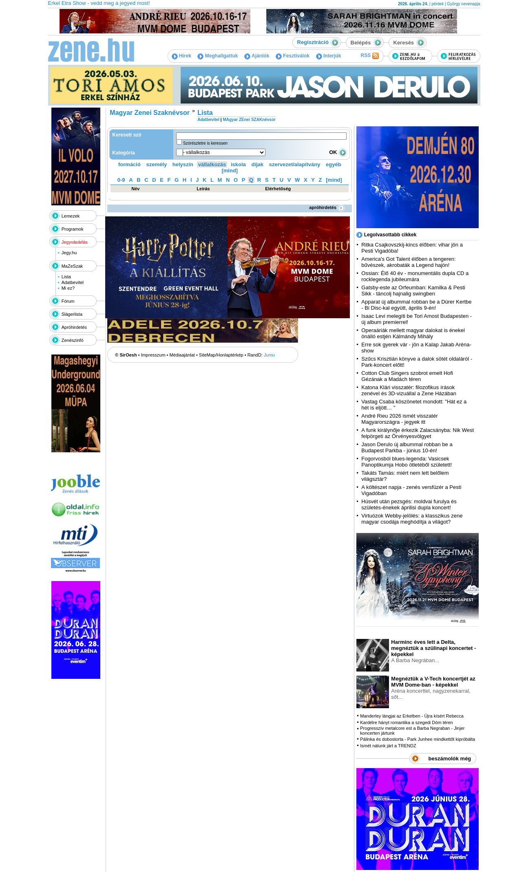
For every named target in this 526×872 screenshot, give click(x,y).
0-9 (121, 180)
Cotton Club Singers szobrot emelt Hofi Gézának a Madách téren (407, 376)
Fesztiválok (292, 56)
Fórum (68, 301)
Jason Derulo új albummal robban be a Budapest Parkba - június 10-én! (406, 447)
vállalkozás (212, 164)
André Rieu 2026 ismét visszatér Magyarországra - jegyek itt (399, 419)
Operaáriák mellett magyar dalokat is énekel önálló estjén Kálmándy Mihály (413, 333)
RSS (369, 56)
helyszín (182, 164)
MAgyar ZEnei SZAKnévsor (249, 119)
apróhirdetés (327, 207)
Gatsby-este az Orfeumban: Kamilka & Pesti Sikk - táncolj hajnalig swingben (413, 290)
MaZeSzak (72, 266)
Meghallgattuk (217, 56)
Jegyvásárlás (75, 242)
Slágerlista (72, 314)
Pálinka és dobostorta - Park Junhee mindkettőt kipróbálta (417, 739)
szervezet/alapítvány (294, 164)
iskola (238, 164)
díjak (257, 164)
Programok (73, 229)
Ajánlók (256, 56)
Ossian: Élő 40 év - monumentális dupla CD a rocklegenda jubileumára (415, 276)
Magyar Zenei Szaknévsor (150, 112)
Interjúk (328, 56)
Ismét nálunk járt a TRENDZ (388, 745)
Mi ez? (68, 288)
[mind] (229, 170)
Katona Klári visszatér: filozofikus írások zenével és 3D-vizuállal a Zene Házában (408, 390)
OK (338, 152)
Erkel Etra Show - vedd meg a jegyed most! (99, 3)
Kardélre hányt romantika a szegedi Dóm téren (406, 722)
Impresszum (153, 354)
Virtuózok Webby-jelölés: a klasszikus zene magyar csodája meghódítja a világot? (411, 519)
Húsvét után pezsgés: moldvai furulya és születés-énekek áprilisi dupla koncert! (408, 504)
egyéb (333, 164)
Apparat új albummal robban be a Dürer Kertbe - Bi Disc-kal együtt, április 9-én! (416, 305)
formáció (129, 164)
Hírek (181, 56)
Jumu (269, 354)
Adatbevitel (73, 282)
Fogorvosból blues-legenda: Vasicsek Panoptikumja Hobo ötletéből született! (406, 462)
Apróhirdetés (74, 327)
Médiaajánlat (182, 354)
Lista (66, 276)
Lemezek (71, 216)
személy (156, 164)
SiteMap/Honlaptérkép (221, 354)
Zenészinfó (73, 340)
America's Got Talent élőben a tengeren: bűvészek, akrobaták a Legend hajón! (408, 262)
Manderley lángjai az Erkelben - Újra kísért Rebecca (412, 715)
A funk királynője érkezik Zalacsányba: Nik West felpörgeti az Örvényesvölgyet (417, 433)
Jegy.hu (69, 252)
